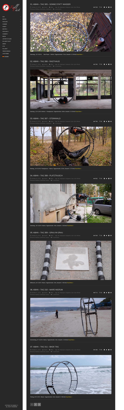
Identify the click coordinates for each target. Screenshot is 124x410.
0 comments (58, 9)
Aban (52, 7)
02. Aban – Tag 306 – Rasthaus (45, 61)
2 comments (58, 123)
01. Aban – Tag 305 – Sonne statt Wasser (50, 4)
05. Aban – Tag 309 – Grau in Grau (46, 232)
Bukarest (68, 7)
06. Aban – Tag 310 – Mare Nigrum (46, 290)
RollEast (37, 9)
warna (47, 180)
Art (58, 7)
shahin (45, 7)
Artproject (62, 7)
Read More (79, 54)
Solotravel (48, 9)
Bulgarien (68, 178)
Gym (72, 7)
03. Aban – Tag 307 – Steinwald (45, 118)
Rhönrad (32, 9)
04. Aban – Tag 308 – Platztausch (46, 175)
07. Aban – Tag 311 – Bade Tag (44, 347)
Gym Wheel (77, 7)
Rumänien (43, 9)
